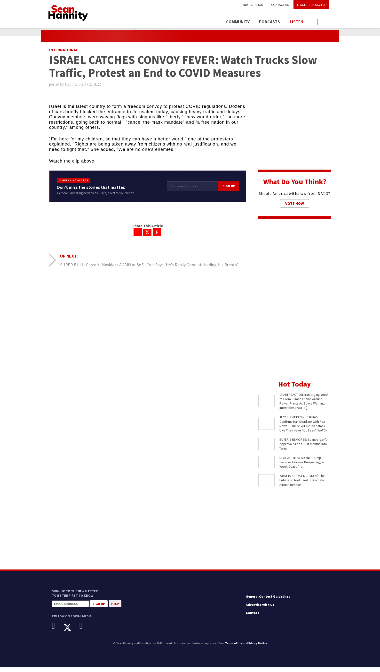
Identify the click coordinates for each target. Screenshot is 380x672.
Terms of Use (234, 648)
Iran (286, 32)
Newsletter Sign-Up (311, 4)
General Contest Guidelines (268, 601)
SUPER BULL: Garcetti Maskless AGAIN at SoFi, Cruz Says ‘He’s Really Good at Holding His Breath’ (149, 269)
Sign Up (229, 190)
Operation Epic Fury (311, 32)
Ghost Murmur (176, 32)
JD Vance (271, 32)
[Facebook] (57, 630)
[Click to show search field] (325, 22)
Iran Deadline (122, 32)
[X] (71, 632)
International (63, 54)
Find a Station (252, 4)
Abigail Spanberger (209, 32)
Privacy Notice (257, 648)
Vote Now (294, 208)
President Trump (92, 32)
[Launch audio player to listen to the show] (301, 21)
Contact (252, 617)
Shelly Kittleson (244, 32)
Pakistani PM (148, 32)
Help (115, 608)
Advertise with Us (260, 609)
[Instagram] (84, 630)
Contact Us (280, 4)
